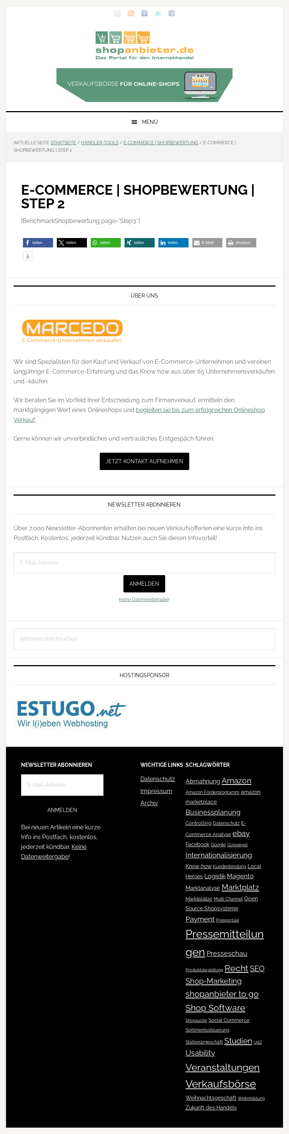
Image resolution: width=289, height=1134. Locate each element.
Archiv (149, 803)
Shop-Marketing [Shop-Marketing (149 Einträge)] (214, 981)
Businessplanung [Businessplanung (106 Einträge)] (213, 812)
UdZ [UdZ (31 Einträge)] (258, 1042)
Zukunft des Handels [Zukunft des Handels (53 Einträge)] (211, 1108)
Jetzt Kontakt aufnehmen (144, 461)
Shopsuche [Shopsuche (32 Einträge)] (196, 1020)
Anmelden (144, 584)
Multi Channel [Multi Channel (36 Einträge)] (228, 899)
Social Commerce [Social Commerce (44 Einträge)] (228, 1020)
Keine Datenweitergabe (144, 599)
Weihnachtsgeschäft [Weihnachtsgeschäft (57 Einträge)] (211, 1098)
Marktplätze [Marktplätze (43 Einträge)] (199, 899)
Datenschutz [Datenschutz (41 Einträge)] (226, 823)
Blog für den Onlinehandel (144, 45)
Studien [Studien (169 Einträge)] (238, 1040)
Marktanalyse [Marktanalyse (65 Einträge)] (203, 888)
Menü (150, 122)
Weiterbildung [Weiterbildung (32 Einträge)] (251, 1098)
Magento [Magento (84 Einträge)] (240, 876)
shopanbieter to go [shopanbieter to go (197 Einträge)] (222, 994)
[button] (38, 242)
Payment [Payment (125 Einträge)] (200, 919)
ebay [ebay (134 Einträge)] (241, 833)
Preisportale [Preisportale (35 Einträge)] (227, 920)
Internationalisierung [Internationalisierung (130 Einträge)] (219, 855)
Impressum (156, 791)
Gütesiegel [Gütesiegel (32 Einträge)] (237, 844)
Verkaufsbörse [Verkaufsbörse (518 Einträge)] (221, 1084)
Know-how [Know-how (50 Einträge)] (198, 866)
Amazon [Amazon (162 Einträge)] (236, 780)
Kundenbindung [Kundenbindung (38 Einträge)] (229, 866)
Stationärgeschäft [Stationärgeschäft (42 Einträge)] (204, 1042)
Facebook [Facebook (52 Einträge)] (197, 844)
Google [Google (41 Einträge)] (218, 844)
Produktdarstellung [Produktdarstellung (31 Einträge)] (204, 970)
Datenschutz (157, 779)
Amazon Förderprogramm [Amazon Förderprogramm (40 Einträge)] (212, 792)
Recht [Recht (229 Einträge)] (236, 968)
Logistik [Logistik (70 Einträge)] (214, 876)
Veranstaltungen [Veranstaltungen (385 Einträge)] (223, 1067)
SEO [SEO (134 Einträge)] (257, 969)
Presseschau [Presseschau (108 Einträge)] (227, 953)
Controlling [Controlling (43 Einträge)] (198, 823)
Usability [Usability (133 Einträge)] (200, 1053)
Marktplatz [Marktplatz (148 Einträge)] (240, 887)
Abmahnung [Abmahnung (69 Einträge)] (203, 781)
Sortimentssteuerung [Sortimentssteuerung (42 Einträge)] (207, 1030)
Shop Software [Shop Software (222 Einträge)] (215, 1008)
